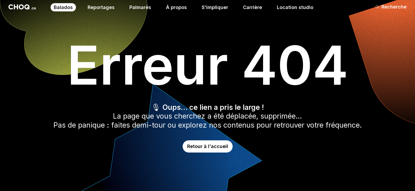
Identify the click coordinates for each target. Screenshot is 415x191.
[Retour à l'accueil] (22, 7)
